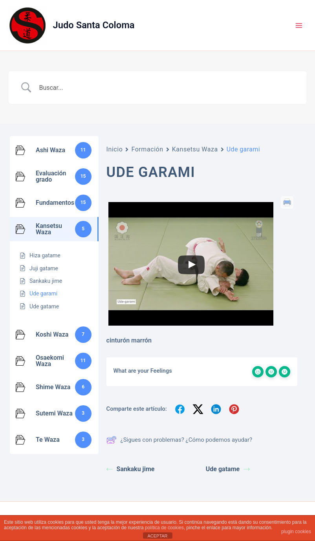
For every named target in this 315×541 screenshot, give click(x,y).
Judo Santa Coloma (94, 25)
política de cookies (164, 527)
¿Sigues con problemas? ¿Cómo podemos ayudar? (179, 440)
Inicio (114, 149)
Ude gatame (228, 469)
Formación (147, 149)
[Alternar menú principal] (299, 25)
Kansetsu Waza (195, 149)
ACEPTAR (157, 536)
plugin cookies (296, 531)
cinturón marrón (129, 340)
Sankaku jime (130, 469)
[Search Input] (167, 87)
